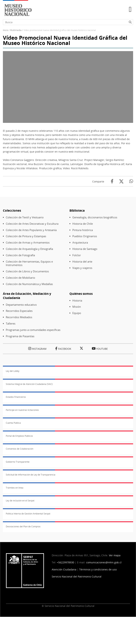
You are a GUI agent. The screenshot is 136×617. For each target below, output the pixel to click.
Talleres (10, 323)
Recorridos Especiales (19, 311)
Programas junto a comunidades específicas (33, 330)
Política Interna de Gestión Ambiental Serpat (28, 513)
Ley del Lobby (12, 371)
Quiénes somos (81, 294)
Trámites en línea (14, 487)
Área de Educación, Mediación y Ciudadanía (27, 296)
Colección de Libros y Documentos (27, 271)
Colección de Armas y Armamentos (28, 242)
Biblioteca (77, 210)
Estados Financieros (16, 397)
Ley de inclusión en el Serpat (20, 500)
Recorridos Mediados (19, 317)
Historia (77, 300)
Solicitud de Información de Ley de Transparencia (30, 474)
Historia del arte (82, 261)
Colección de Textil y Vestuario (25, 217)
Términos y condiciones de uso (98, 569)
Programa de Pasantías (20, 336)
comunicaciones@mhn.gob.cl (104, 562)
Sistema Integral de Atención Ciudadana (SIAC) (29, 384)
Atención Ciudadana (64, 569)
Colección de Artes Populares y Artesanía (31, 230)
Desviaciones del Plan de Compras (23, 526)
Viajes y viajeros (82, 268)
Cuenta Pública (13, 422)
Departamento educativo (21, 304)
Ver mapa (114, 555)
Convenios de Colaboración (19, 448)
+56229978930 (65, 562)
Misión (76, 306)
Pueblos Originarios (84, 236)
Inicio (5, 30)
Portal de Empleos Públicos (19, 436)
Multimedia (16, 30)
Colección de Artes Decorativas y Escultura (32, 223)
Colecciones (12, 210)
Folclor (76, 255)
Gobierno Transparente (17, 461)
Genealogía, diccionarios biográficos (94, 217)
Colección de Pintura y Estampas (26, 236)
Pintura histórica (82, 230)
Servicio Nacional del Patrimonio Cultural (76, 576)
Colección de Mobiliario (20, 277)
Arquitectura (80, 242)
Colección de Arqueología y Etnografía (29, 249)
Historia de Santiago (84, 249)
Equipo (76, 313)
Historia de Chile (82, 223)
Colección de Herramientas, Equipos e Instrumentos (29, 263)
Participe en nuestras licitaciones (22, 410)
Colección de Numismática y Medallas (29, 284)
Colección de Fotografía (20, 255)
